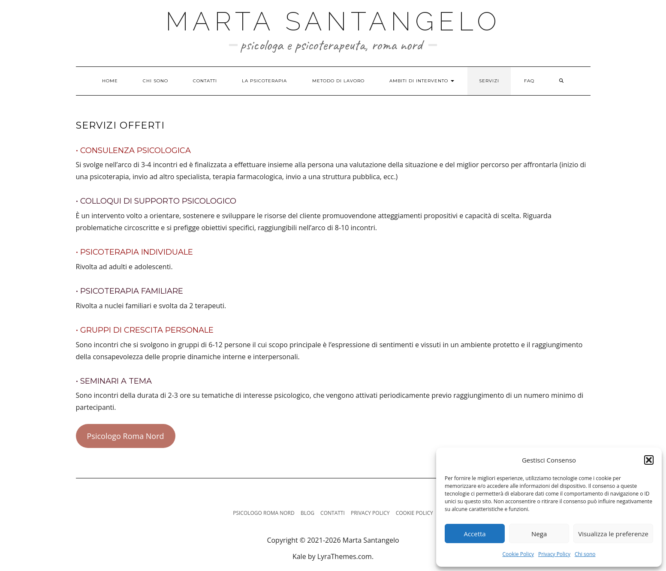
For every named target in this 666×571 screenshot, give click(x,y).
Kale (299, 556)
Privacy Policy (554, 554)
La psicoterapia (264, 81)
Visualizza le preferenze (613, 533)
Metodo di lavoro (338, 81)
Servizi (489, 81)
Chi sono (585, 554)
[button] (649, 460)
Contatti (205, 81)
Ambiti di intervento (421, 81)
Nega (539, 533)
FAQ (529, 81)
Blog (307, 513)
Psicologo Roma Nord (125, 436)
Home (110, 81)
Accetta (474, 533)
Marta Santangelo (333, 21)
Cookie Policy (518, 554)
